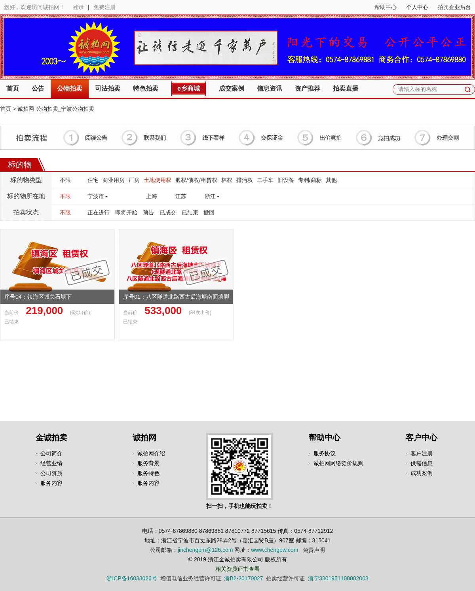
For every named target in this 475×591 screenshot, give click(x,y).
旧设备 (285, 180)
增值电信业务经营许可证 (190, 578)
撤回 (209, 212)
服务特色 (148, 473)
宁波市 (97, 196)
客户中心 (421, 437)
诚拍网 (144, 437)
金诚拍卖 (51, 437)
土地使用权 (157, 180)
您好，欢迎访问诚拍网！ (34, 7)
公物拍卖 (69, 88)
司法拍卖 (107, 88)
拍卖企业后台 (454, 7)
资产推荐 (307, 88)
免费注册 (104, 7)
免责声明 (314, 550)
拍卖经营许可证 (285, 578)
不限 (65, 180)
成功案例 (421, 473)
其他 (331, 180)
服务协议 (325, 453)
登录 (78, 7)
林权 (226, 180)
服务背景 (148, 463)
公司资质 (51, 473)
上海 (151, 196)
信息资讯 (269, 88)
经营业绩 (51, 463)
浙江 (212, 196)
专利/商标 (310, 180)
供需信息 (421, 463)
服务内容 (51, 483)
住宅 (93, 180)
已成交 (168, 212)
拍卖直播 (345, 88)
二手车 (265, 180)
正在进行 (98, 212)
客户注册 (421, 453)
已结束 (190, 212)
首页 (12, 88)
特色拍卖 (145, 88)
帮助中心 (385, 7)
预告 (148, 212)
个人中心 (417, 7)
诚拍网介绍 (151, 453)
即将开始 (126, 212)
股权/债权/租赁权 (196, 180)
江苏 (180, 196)
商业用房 (114, 180)
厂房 (134, 180)
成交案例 (231, 88)
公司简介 (51, 453)
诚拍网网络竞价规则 (338, 463)
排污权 (244, 180)
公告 (38, 88)
